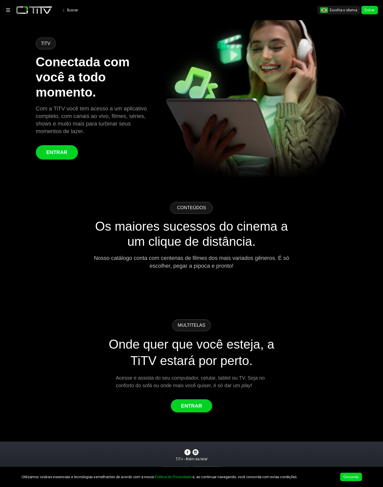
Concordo (351, 477)
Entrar (370, 10)
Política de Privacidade (173, 477)
